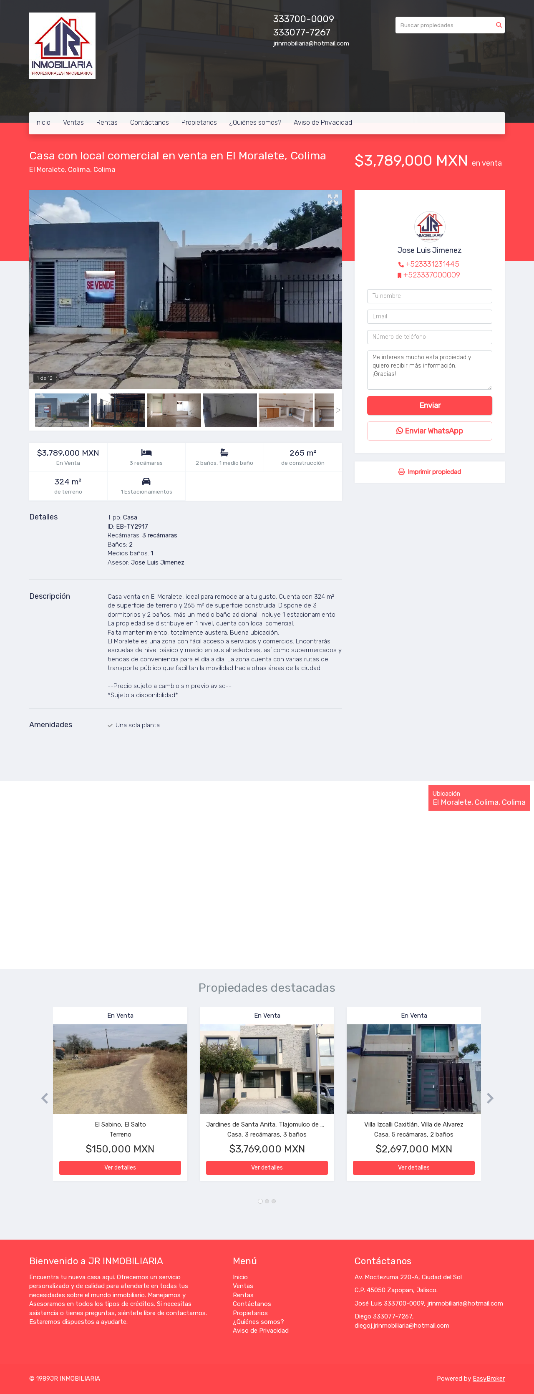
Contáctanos (149, 122)
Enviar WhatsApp (429, 431)
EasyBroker (489, 1378)
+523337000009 (431, 275)
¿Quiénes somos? (255, 122)
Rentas (107, 122)
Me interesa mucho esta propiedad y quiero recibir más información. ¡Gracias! (429, 370)
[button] (41, 1098)
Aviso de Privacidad (323, 122)
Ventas (73, 122)
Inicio (42, 122)
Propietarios (199, 122)
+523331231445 (432, 264)
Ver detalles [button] (120, 1167)
